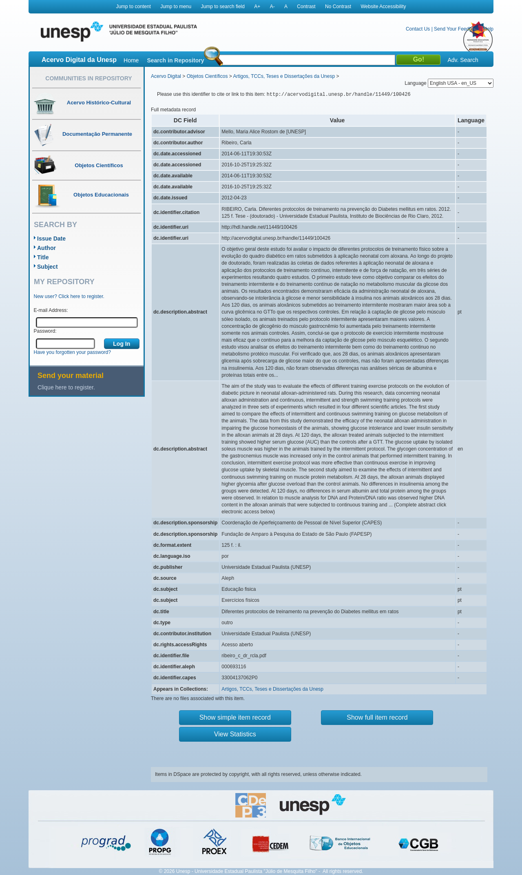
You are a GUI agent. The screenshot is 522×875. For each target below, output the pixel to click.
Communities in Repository (88, 78)
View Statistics (235, 734)
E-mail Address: (51, 310)
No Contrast (338, 6)
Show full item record (377, 717)
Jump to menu (175, 6)
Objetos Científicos (207, 76)
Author (46, 248)
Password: (45, 331)
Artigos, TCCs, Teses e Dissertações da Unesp (284, 76)
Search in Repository (175, 60)
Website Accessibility (383, 6)
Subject (47, 266)
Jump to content (133, 6)
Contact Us (418, 29)
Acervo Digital (166, 76)
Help (488, 29)
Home (131, 60)
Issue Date (51, 238)
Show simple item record (235, 717)
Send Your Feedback (456, 29)
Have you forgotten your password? (72, 352)
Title (43, 257)
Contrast (306, 6)
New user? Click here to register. (69, 296)
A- (272, 6)
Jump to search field (223, 6)
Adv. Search (462, 60)
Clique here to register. (66, 387)
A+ (257, 6)
